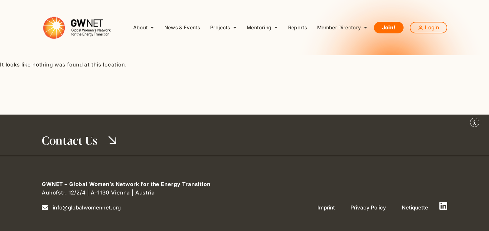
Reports (297, 27)
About (143, 27)
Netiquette (415, 207)
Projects (223, 27)
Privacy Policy (368, 207)
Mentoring (262, 27)
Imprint (326, 207)
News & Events (182, 27)
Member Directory (342, 27)
